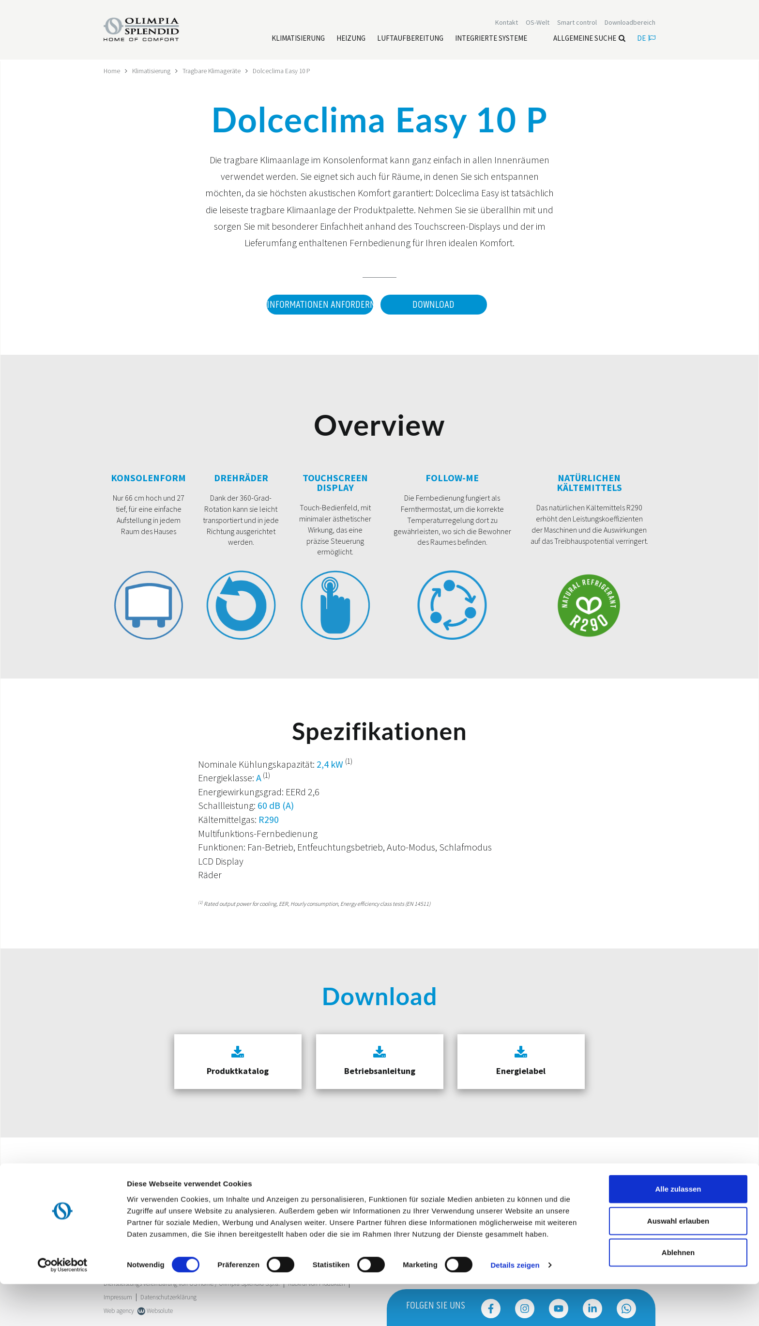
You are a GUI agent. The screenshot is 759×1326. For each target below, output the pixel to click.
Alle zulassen (678, 1231)
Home (112, 70)
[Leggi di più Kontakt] (506, 23)
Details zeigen (514, 1307)
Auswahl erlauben (678, 1263)
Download (433, 304)
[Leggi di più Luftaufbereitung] (410, 39)
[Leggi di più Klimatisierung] (298, 39)
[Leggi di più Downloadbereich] (630, 23)
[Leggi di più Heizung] (350, 39)
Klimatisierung (152, 70)
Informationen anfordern (318, 304)
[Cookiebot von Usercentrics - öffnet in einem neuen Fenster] (62, 1307)
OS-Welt (537, 23)
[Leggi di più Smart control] (577, 23)
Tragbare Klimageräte (212, 70)
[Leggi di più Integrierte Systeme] (491, 39)
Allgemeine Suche (589, 39)
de (646, 39)
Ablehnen (678, 1294)
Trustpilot (115, 1181)
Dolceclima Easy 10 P (283, 70)
